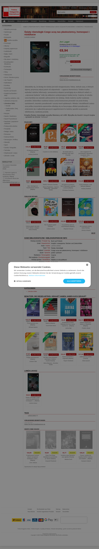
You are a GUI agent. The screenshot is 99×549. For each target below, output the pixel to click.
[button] (22, 281)
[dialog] (49, 274)
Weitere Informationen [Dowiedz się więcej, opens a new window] (37, 275)
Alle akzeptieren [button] (74, 281)
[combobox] (87, 265)
